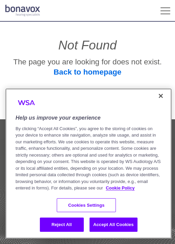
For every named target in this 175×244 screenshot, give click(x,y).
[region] (88, 163)
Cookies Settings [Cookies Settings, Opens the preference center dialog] (86, 205)
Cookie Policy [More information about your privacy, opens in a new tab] (120, 187)
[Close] (160, 95)
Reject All (61, 224)
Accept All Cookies (113, 224)
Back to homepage (88, 72)
